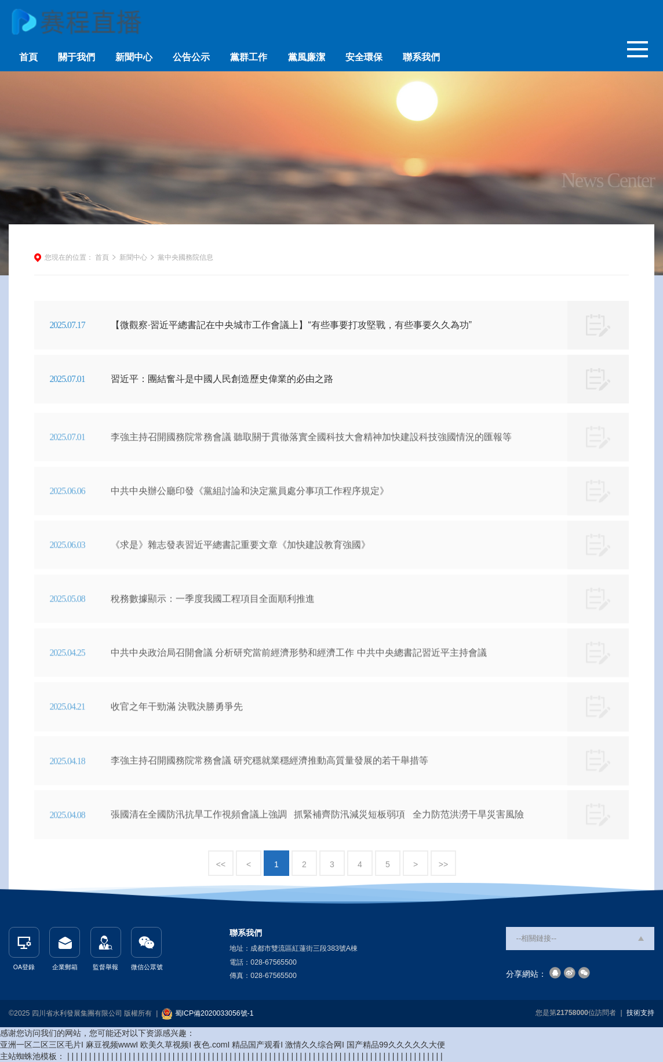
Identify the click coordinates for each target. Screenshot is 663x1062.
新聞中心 (133, 57)
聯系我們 (421, 57)
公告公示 (191, 57)
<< (220, 864)
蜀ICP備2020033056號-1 (214, 1013)
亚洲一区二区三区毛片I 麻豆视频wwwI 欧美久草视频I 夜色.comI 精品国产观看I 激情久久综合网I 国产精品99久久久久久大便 (222, 1044)
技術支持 (640, 1013)
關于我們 (76, 57)
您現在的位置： (69, 257)
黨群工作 (248, 57)
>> (443, 864)
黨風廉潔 (306, 57)
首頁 (28, 57)
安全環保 (363, 57)
